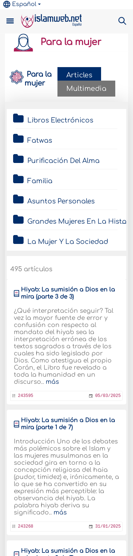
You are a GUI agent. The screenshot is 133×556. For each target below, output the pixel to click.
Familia (39, 181)
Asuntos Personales (61, 201)
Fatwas (39, 140)
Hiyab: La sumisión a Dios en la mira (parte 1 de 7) (68, 424)
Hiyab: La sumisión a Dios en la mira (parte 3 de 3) (68, 293)
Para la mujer (55, 42)
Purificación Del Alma (63, 160)
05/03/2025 (108, 395)
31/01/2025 (108, 526)
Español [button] (20, 4)
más (52, 381)
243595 (25, 395)
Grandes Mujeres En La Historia (74, 221)
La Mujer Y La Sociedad (67, 241)
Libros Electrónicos (60, 120)
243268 (25, 526)
